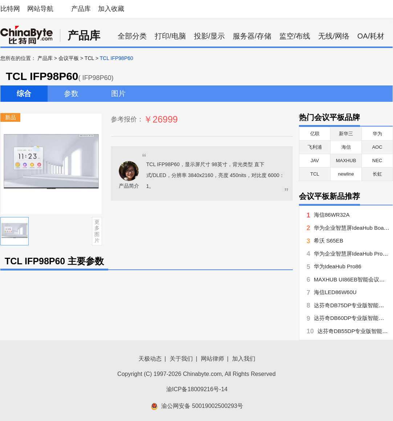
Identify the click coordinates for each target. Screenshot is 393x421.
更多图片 (97, 231)
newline (346, 174)
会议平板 (68, 58)
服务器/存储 (252, 36)
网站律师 (212, 359)
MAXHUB (346, 160)
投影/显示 (209, 36)
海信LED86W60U (335, 292)
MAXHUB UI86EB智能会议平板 (352, 279)
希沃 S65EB (328, 240)
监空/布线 (295, 36)
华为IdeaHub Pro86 (337, 266)
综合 (24, 93)
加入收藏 (111, 8)
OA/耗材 (370, 36)
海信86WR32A (331, 215)
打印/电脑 (170, 36)
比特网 (10, 8)
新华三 (346, 133)
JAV (315, 160)
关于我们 (181, 359)
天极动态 (150, 359)
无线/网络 (333, 36)
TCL (89, 58)
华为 (377, 133)
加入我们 (243, 359)
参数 (71, 93)
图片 (118, 93)
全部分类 (132, 36)
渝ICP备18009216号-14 (197, 389)
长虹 (377, 174)
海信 (346, 147)
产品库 (81, 8)
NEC (377, 160)
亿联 (315, 133)
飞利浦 (315, 147)
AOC (377, 147)
